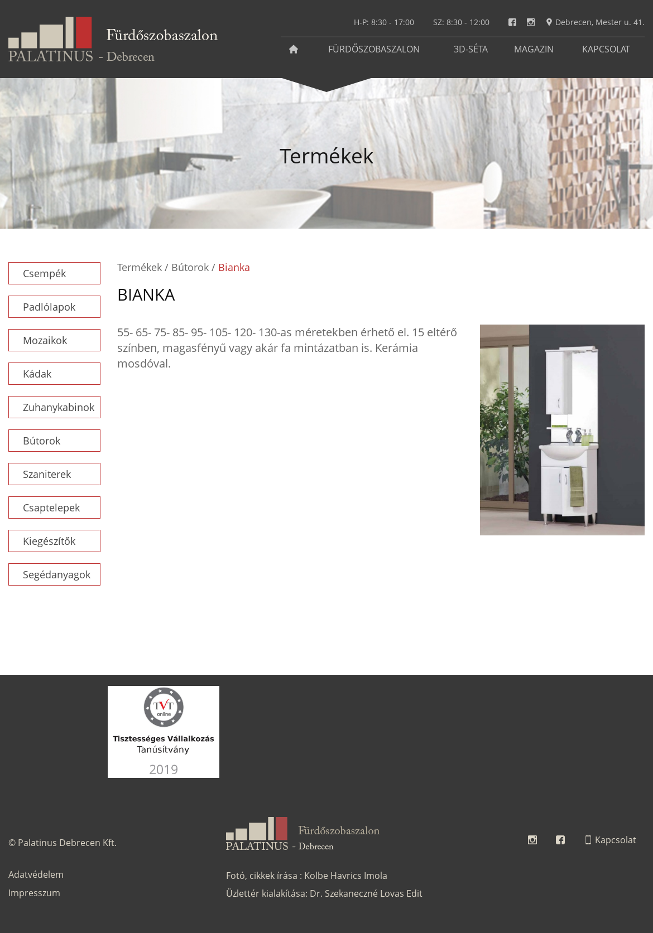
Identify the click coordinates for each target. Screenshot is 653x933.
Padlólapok (49, 306)
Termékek (139, 267)
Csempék (44, 273)
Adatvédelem (36, 874)
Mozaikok (45, 340)
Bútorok (41, 440)
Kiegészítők (49, 541)
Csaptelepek (51, 507)
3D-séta (471, 49)
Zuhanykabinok (58, 407)
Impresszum (34, 893)
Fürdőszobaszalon (374, 49)
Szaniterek (47, 474)
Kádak (37, 373)
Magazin (534, 49)
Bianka (234, 267)
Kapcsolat (606, 49)
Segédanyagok (56, 574)
